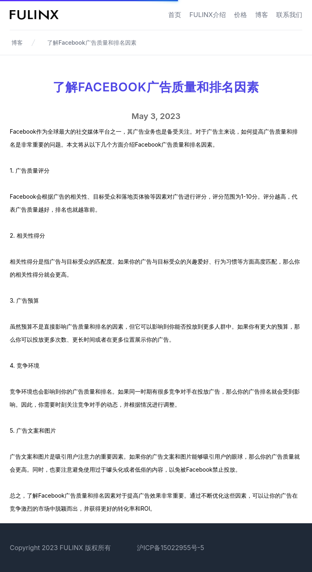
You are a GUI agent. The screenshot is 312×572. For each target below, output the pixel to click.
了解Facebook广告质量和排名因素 (91, 42)
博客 (261, 15)
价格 (240, 15)
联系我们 (289, 15)
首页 (174, 15)
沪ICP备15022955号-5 (170, 548)
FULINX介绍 (207, 15)
